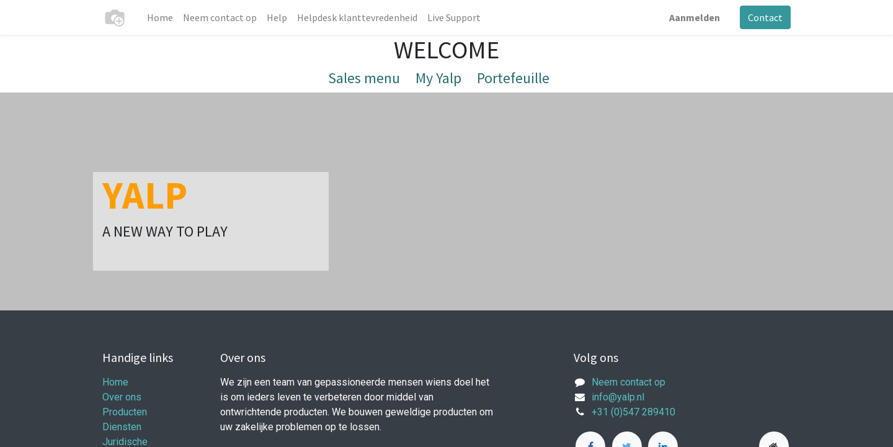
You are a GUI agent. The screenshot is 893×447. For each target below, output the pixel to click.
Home (115, 382)
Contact (765, 17)
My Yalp (438, 78)
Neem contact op (628, 382)
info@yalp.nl (618, 397)
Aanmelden (694, 17)
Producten (124, 412)
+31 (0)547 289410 (633, 412)
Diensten (121, 427)
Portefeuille (513, 78)
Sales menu (364, 78)
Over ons (121, 397)
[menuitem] (160, 17)
